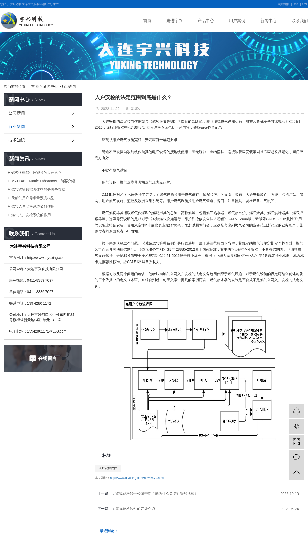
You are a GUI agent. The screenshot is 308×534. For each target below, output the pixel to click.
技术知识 (16, 140)
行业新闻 (69, 86)
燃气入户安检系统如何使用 (32, 206)
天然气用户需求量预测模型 (32, 198)
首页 (147, 20)
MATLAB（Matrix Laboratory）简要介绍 (43, 181)
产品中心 (206, 20)
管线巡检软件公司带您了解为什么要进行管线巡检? (156, 493)
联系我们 (300, 20)
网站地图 (284, 4)
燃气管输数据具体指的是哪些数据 (38, 189)
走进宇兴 (174, 20)
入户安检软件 (108, 468)
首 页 (35, 86)
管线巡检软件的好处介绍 (135, 509)
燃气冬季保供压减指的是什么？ (36, 172)
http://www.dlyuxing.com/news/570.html (137, 478)
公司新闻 (16, 113)
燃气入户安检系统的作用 (31, 215)
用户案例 (237, 20)
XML (305, 4)
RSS (296, 4)
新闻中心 (268, 20)
